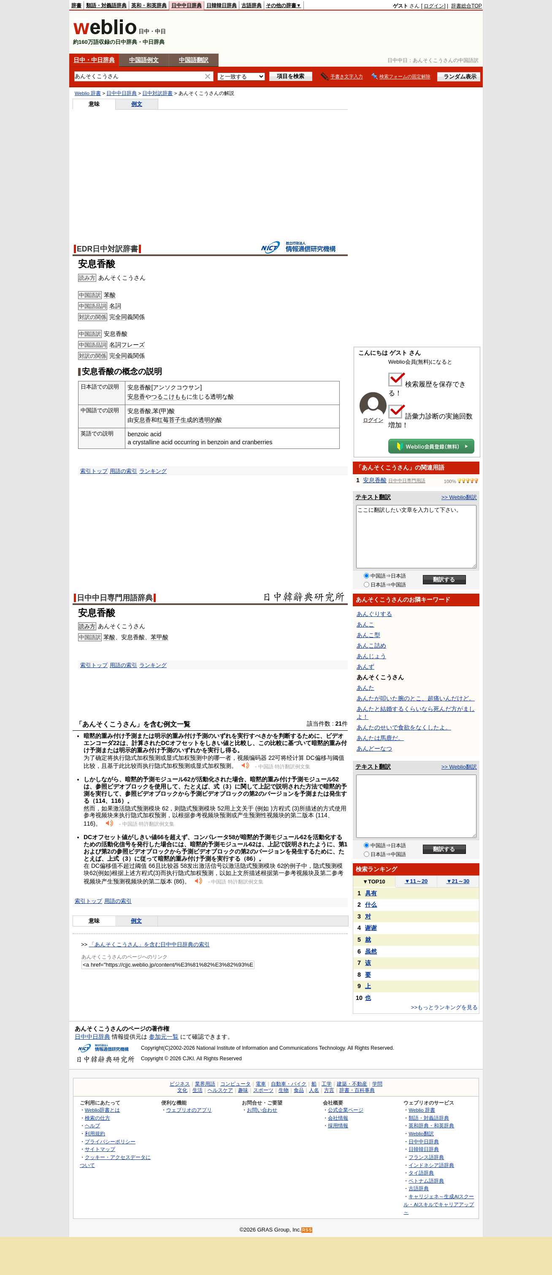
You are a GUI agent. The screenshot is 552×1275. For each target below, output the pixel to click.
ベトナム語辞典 (426, 1180)
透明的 (207, 419)
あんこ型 (368, 635)
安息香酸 (375, 480)
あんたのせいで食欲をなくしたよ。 (404, 727)
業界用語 (205, 1083)
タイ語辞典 (421, 1172)
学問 (377, 1083)
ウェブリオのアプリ (189, 1110)
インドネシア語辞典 (431, 1165)
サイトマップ (100, 1149)
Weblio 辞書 (88, 93)
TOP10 (374, 881)
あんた (365, 687)
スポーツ (263, 1090)
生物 (284, 1090)
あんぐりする (374, 613)
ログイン (434, 6)
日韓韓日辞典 (221, 5)
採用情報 (338, 1125)
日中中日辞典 (186, 5)
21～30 (458, 881)
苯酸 (110, 295)
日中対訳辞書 (157, 93)
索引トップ (94, 471)
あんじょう (371, 656)
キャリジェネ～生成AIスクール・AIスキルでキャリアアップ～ (438, 1204)
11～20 (416, 881)
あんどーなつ (374, 748)
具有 (371, 893)
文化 (182, 1090)
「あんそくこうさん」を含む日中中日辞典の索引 (149, 944)
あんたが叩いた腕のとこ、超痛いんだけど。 (416, 698)
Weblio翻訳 (421, 1133)
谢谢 (371, 927)
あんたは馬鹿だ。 (380, 738)
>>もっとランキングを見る (444, 1007)
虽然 (371, 951)
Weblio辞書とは (102, 1110)
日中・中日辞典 (94, 60)
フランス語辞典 (426, 1157)
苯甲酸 (159, 637)
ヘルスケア (220, 1090)
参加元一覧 (164, 1036)
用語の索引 (123, 471)
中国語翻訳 (193, 60)
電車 (261, 1083)
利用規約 (95, 1133)
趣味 (243, 1090)
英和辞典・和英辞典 (431, 1125)
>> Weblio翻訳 (459, 497)
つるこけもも (169, 396)
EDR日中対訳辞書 (107, 249)
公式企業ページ (345, 1110)
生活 (197, 1090)
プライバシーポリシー (110, 1141)
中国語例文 (144, 60)
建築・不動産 (352, 1083)
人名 (314, 1090)
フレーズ (133, 344)
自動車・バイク (288, 1083)
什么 (371, 904)
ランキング (153, 471)
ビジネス (180, 1083)
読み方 (87, 626)
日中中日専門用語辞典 (115, 598)
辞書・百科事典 (357, 1090)
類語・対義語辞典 (106, 5)
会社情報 (338, 1118)
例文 (136, 104)
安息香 (136, 396)
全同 (121, 316)
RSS (307, 1230)
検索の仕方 (97, 1118)
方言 (329, 1090)
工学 (327, 1083)
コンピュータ (235, 1083)
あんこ (365, 624)
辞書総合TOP (466, 6)
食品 (299, 1090)
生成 (186, 419)
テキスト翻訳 (373, 497)
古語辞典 (251, 5)
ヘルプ (92, 1125)
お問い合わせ (262, 1110)
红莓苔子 (169, 419)
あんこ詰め (371, 645)
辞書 (76, 5)
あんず (365, 666)
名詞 (115, 306)
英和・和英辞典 (149, 5)
